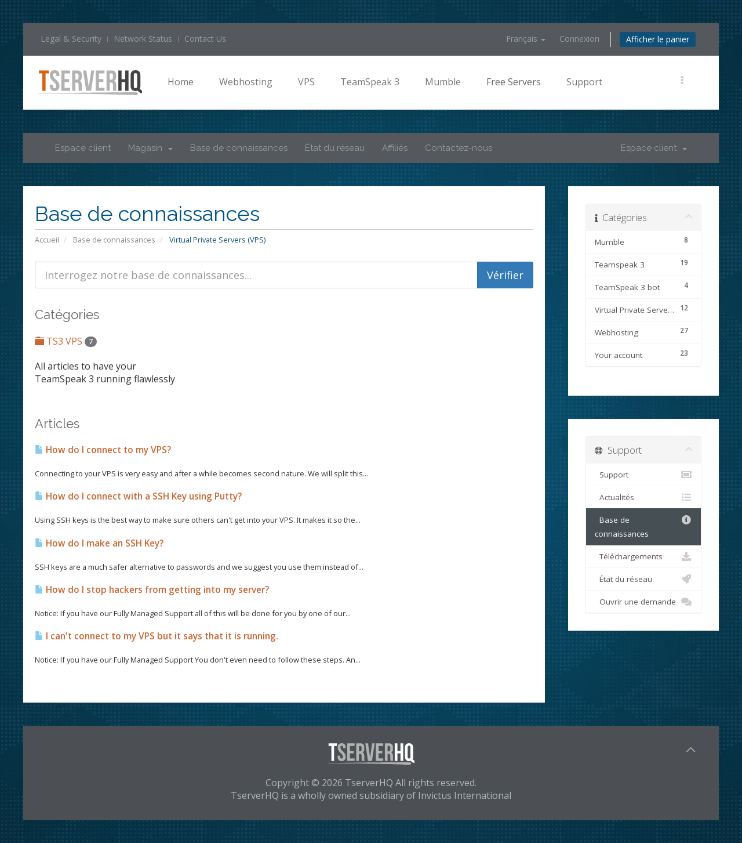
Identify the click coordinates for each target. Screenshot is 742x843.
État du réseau (335, 148)
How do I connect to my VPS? (103, 450)
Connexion (579, 38)
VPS (306, 81)
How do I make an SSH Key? (99, 543)
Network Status (143, 38)
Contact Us (205, 38)
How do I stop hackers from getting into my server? (152, 590)
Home (181, 81)
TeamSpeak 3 (369, 81)
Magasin (150, 148)
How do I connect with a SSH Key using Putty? (138, 496)
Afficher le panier (657, 39)
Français (525, 38)
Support (584, 81)
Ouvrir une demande (643, 602)
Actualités (643, 497)
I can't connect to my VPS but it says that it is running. (156, 636)
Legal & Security (71, 38)
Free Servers (513, 81)
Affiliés (395, 148)
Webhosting (245, 81)
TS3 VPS (66, 341)
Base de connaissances (239, 148)
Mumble (443, 81)
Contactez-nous (458, 148)
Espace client (83, 148)
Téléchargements (643, 556)
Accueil (47, 239)
